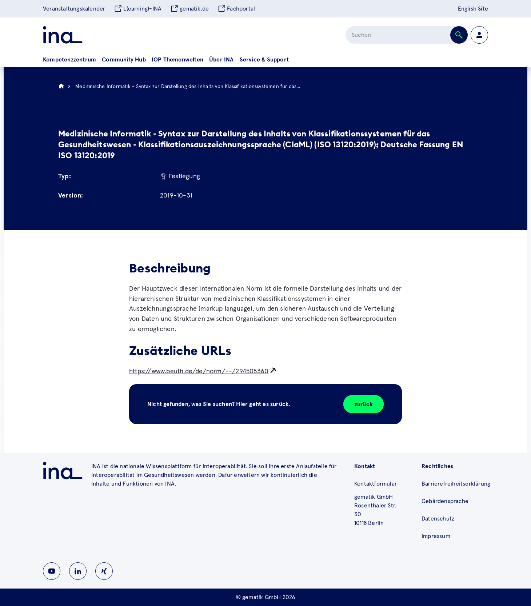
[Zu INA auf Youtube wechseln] (51, 571)
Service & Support (264, 60)
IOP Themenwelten (177, 60)
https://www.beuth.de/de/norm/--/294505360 (198, 371)
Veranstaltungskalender (74, 9)
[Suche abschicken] (459, 35)
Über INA (221, 60)
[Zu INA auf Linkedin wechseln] (78, 571)
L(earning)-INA (137, 9)
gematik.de (189, 9)
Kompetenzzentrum (69, 60)
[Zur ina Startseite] (63, 35)
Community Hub (124, 60)
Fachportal (236, 9)
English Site (473, 9)
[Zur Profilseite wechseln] (479, 35)
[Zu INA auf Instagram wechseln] (104, 571)
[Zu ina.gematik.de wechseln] (63, 470)
